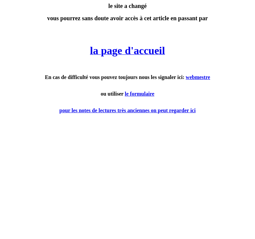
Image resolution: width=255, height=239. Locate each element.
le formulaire (139, 94)
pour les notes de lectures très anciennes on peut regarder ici (127, 110)
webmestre (198, 77)
